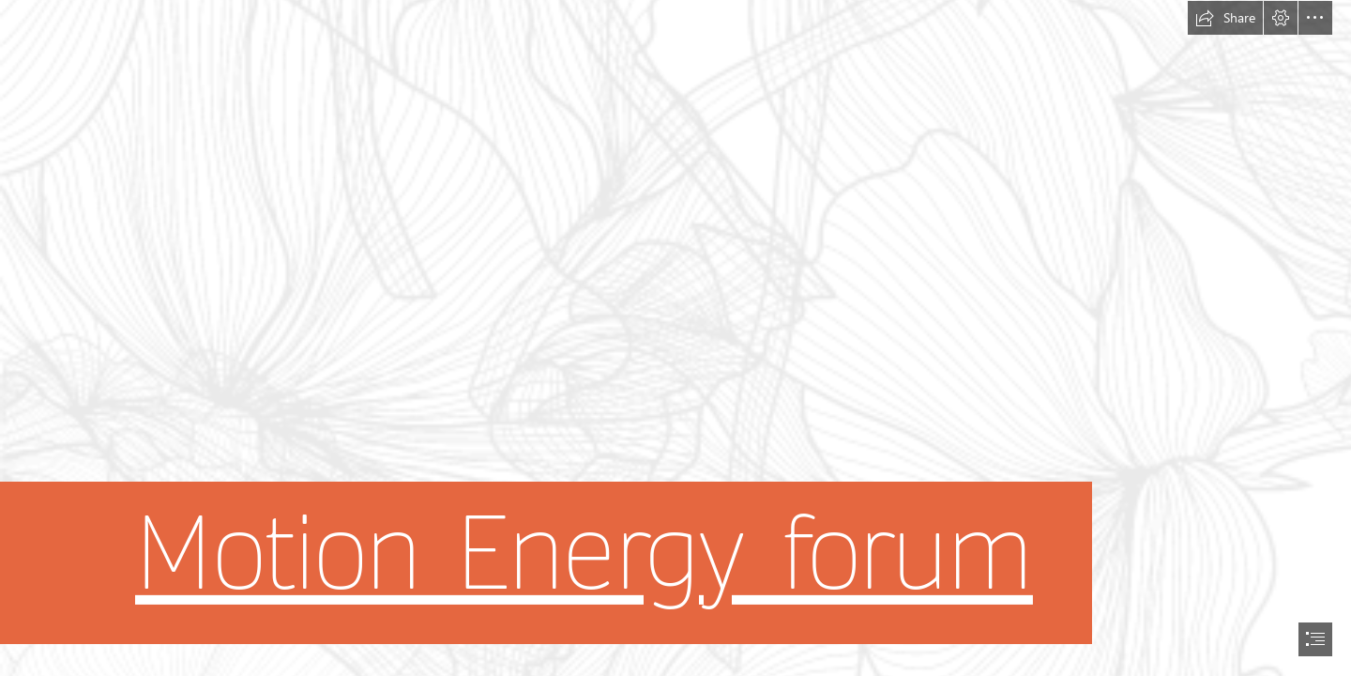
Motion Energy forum (584, 554)
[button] (1225, 18)
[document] (675, 338)
